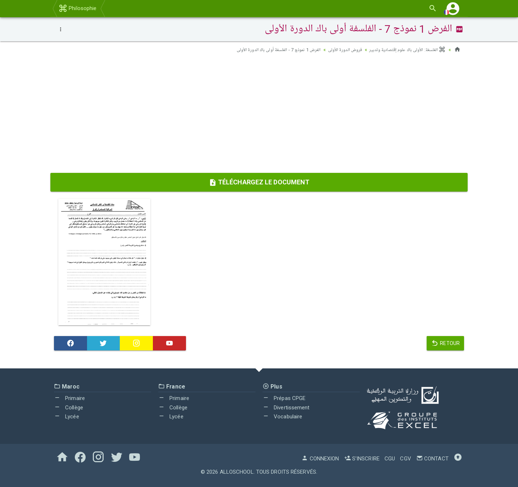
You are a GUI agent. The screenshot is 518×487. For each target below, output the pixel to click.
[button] (453, 8)
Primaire (69, 398)
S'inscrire (362, 458)
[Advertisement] (259, 115)
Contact (432, 458)
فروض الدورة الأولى (338, 49)
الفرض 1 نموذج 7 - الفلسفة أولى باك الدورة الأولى (267, 49)
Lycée (66, 416)
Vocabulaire (282, 416)
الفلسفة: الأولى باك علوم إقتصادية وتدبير (404, 49)
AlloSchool (237, 472)
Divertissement (286, 407)
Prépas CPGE (284, 398)
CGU (390, 458)
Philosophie (77, 8)
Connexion (320, 458)
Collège (68, 407)
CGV (405, 458)
